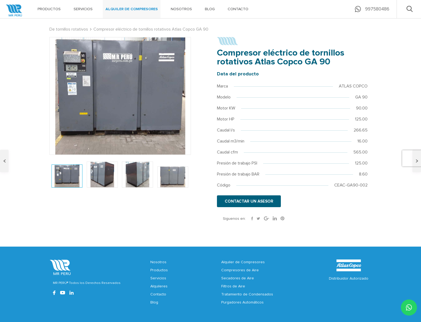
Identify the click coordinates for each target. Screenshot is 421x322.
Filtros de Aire (233, 286)
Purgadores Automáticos (242, 302)
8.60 (363, 174)
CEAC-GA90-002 (351, 185)
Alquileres (159, 286)
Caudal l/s (226, 130)
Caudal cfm (227, 152)
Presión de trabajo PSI (237, 163)
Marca (222, 86)
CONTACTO (238, 9)
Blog (154, 302)
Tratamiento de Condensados (247, 294)
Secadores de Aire (237, 278)
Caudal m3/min (230, 141)
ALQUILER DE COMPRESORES (132, 9)
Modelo (224, 97)
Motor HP (225, 119)
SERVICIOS (83, 9)
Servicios (158, 278)
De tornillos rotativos (68, 29)
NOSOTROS (181, 9)
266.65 (361, 130)
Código (223, 185)
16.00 (362, 141)
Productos (159, 270)
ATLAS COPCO (353, 86)
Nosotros (158, 262)
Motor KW (226, 108)
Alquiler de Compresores (243, 262)
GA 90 (361, 97)
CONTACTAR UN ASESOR (249, 201)
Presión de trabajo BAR (238, 174)
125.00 (361, 119)
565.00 (360, 152)
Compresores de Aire (240, 270)
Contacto (158, 294)
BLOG (210, 9)
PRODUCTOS (49, 9)
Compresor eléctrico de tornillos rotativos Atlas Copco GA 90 (150, 29)
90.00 (362, 108)
